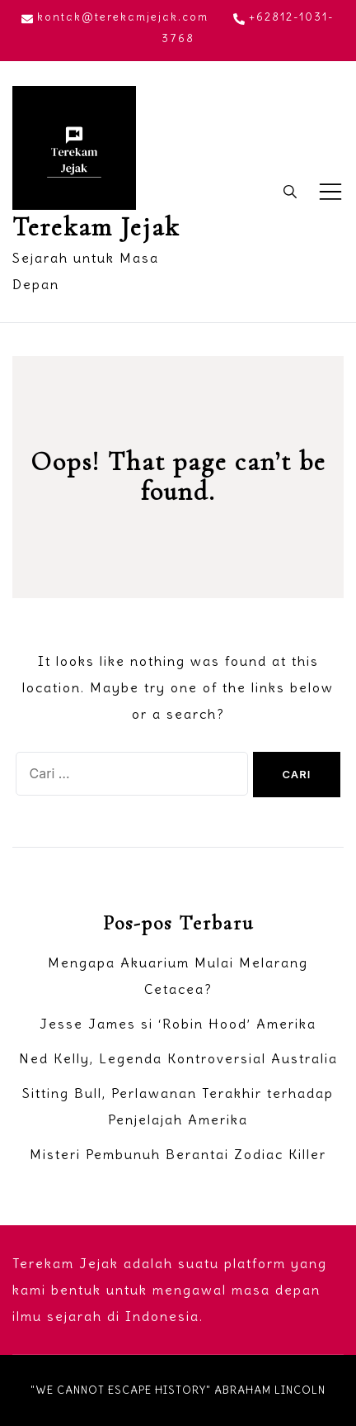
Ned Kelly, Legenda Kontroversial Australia (178, 1058)
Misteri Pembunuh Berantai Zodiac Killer (178, 1154)
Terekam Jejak (96, 227)
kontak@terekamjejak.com (114, 17)
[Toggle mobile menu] (330, 191)
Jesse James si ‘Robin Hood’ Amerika (178, 1023)
